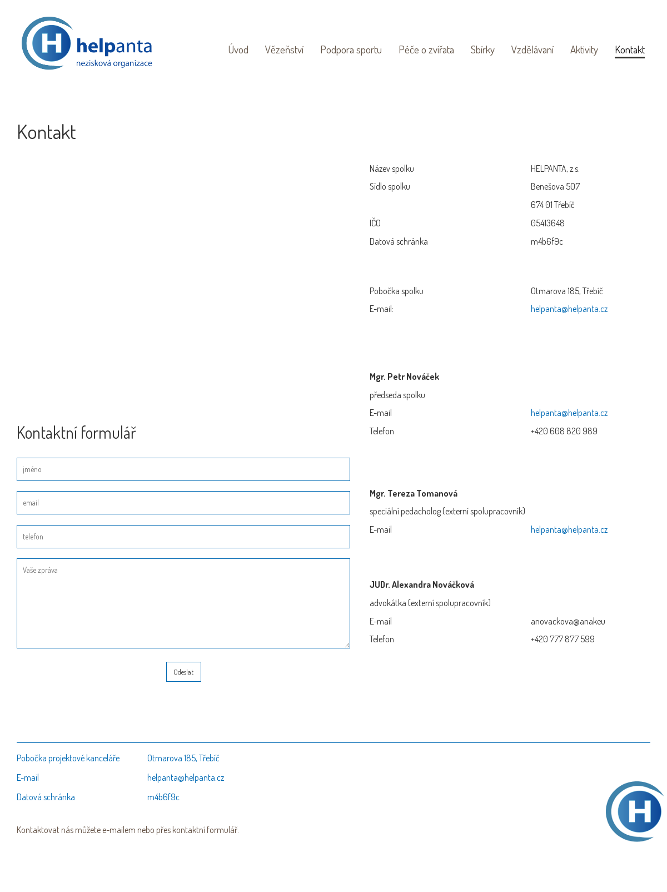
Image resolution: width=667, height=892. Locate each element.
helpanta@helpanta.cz (569, 308)
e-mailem (119, 829)
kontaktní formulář (204, 829)
